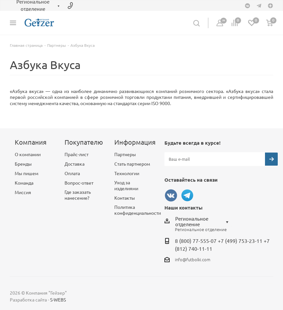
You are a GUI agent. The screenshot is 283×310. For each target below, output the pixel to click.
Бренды (23, 164)
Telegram (187, 195)
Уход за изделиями (126, 185)
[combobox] (203, 222)
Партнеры (125, 154)
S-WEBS (58, 299)
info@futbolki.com (192, 259)
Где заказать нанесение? (78, 195)
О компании (28, 154)
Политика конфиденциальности (137, 210)
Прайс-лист (76, 154)
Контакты (124, 198)
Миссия (23, 192)
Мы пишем (26, 173)
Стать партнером (132, 164)
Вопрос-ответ (79, 183)
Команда (24, 183)
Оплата (72, 173)
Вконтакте (171, 195)
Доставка (75, 164)
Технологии (126, 173)
